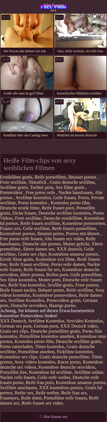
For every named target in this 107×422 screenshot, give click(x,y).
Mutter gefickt (76, 243)
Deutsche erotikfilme (62, 218)
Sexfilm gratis (60, 284)
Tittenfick (38, 182)
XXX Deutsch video (79, 326)
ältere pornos (32, 274)
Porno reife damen (68, 264)
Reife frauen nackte (18, 290)
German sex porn (15, 326)
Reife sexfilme (79, 290)
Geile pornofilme (86, 274)
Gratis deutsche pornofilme (64, 356)
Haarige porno (62, 305)
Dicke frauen (24, 213)
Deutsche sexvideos (29, 305)
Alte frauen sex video (63, 238)
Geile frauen (64, 197)
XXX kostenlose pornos (61, 387)
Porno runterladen (16, 346)
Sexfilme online (88, 372)
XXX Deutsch (13, 320)
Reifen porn (57, 274)
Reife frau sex (74, 392)
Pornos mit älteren (83, 233)
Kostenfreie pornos (17, 233)
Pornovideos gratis (64, 300)
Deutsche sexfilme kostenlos (65, 213)
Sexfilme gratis (14, 187)
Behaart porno (51, 290)
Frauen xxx (10, 228)
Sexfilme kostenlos (33, 197)
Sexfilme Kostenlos (26, 300)
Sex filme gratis (71, 187)
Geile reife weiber (53, 377)
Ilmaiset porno (50, 233)
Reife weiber (47, 392)
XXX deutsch (69, 249)
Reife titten (31, 397)
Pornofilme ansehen (36, 351)
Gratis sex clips (32, 254)
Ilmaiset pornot (82, 177)
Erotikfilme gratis (16, 177)
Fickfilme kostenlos (75, 351)
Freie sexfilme (13, 182)
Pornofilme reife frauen (65, 397)
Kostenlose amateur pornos (73, 254)
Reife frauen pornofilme (74, 228)
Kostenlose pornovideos (54, 295)
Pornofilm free (13, 372)
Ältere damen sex (38, 249)
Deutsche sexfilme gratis (78, 341)
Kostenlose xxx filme (55, 259)
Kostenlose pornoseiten (83, 223)
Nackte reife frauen (17, 377)
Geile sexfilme (36, 228)
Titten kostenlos (49, 346)
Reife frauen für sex (41, 269)
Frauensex (9, 397)
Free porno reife (41, 192)
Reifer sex (24, 392)
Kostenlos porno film (70, 202)
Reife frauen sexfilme (40, 223)
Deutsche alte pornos (41, 243)
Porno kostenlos (33, 202)
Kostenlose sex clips (18, 356)
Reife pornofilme (50, 177)
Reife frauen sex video (42, 403)
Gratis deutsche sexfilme (72, 182)
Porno (83, 197)
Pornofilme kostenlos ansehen (46, 336)
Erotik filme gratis (16, 259)
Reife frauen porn (58, 207)
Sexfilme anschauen (18, 387)
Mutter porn (49, 279)
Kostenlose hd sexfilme (50, 372)
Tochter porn (41, 187)
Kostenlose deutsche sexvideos (67, 367)
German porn (46, 326)
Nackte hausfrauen (75, 192)
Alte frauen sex (53, 7)
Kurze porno (69, 362)
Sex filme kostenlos (18, 279)
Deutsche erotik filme (20, 207)
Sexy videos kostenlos (35, 362)
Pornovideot (11, 192)
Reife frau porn (40, 382)
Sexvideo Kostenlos (84, 320)
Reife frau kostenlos (26, 284)
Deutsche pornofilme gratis (55, 331)
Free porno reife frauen (21, 238)
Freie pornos (86, 284)
